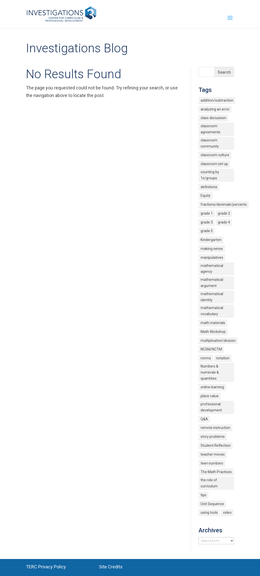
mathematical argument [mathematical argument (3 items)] (212, 283)
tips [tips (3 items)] (203, 495)
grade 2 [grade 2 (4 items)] (224, 213)
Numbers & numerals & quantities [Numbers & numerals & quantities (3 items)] (210, 372)
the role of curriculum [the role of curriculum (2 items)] (209, 483)
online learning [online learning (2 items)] (212, 387)
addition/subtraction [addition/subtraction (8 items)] (217, 100)
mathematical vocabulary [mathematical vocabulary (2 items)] (212, 311)
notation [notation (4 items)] (223, 358)
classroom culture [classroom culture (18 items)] (215, 155)
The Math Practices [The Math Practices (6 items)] (216, 472)
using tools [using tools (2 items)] (209, 512)
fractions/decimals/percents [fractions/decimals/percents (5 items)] (224, 204)
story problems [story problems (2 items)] (213, 437)
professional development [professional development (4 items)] (211, 407)
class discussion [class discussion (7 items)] (213, 118)
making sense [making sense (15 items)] (212, 249)
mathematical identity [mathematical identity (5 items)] (212, 297)
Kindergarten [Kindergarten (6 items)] (211, 240)
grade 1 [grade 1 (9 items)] (207, 213)
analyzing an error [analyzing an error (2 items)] (215, 109)
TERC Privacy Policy (46, 566)
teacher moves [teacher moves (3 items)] (213, 454)
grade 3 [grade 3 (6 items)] (207, 222)
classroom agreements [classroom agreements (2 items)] (210, 129)
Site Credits (111, 566)
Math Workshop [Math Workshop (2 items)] (213, 332)
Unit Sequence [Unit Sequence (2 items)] (212, 504)
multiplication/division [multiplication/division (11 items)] (218, 341)
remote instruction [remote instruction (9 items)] (215, 428)
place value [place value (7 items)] (210, 396)
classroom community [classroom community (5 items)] (210, 143)
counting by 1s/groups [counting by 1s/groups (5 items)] (210, 175)
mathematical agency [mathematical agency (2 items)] (212, 269)
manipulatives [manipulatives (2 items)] (212, 257)
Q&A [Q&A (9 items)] (204, 419)
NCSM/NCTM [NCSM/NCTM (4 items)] (211, 349)
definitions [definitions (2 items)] (209, 187)
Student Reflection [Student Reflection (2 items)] (216, 445)
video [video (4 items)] (227, 512)
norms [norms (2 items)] (206, 358)
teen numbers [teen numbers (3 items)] (212, 463)
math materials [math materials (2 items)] (213, 323)
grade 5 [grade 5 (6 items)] (207, 231)
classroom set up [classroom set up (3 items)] (214, 164)
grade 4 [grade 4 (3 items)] (224, 222)
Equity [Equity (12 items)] (205, 196)
